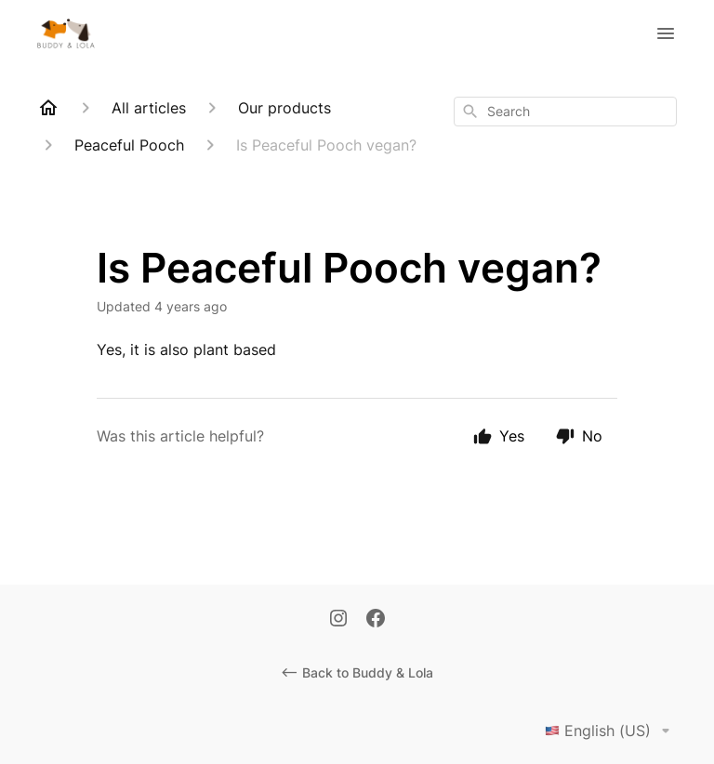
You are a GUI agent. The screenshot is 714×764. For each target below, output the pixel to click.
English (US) (611, 730)
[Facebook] (375, 620)
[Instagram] (338, 620)
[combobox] (565, 111)
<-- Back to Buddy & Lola (357, 672)
